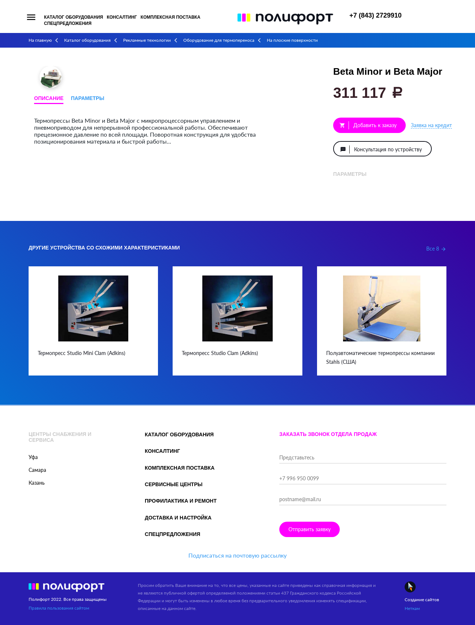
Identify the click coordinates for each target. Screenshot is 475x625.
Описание (48, 98)
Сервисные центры (173, 484)
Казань (37, 483)
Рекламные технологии (147, 40)
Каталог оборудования (73, 17)
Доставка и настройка (178, 518)
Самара (37, 470)
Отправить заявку (309, 529)
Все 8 (436, 248)
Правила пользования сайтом (59, 608)
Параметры (87, 98)
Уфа (33, 457)
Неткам (412, 608)
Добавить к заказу (368, 125)
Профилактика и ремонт (181, 501)
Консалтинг (122, 17)
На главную (40, 40)
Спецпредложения (68, 23)
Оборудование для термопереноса (218, 40)
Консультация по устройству (381, 149)
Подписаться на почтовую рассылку (237, 555)
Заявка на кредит (431, 125)
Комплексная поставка (170, 17)
